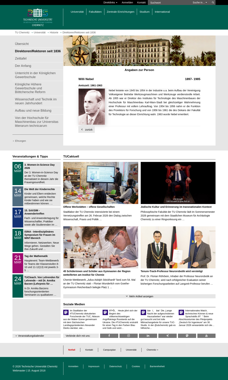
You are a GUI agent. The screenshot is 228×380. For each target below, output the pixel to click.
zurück (86, 129)
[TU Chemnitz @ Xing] (167, 336)
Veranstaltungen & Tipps (30, 156)
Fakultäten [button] (95, 11)
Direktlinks (110, 2)
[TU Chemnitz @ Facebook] (109, 336)
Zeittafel (21, 58)
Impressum (93, 366)
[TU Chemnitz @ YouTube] (206, 336)
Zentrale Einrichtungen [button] (120, 11)
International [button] (162, 11)
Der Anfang (23, 66)
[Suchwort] (168, 2)
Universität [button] (77, 11)
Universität (131, 350)
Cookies (136, 366)
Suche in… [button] (200, 2)
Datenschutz (115, 366)
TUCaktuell (71, 156)
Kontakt (141, 2)
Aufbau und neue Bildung (33, 110)
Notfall (71, 350)
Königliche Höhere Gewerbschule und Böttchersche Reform (30, 88)
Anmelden (127, 2)
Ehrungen (20, 140)
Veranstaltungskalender (31, 335)
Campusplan (109, 350)
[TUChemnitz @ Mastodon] (187, 336)
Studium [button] (144, 11)
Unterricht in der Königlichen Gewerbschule (35, 75)
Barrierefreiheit (157, 366)
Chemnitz (151, 350)
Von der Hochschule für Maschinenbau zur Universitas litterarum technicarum (36, 121)
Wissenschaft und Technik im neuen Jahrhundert (36, 101)
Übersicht (22, 44)
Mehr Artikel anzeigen (141, 296)
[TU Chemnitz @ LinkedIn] (148, 336)
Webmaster (19, 370)
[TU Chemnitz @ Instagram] (129, 336)
